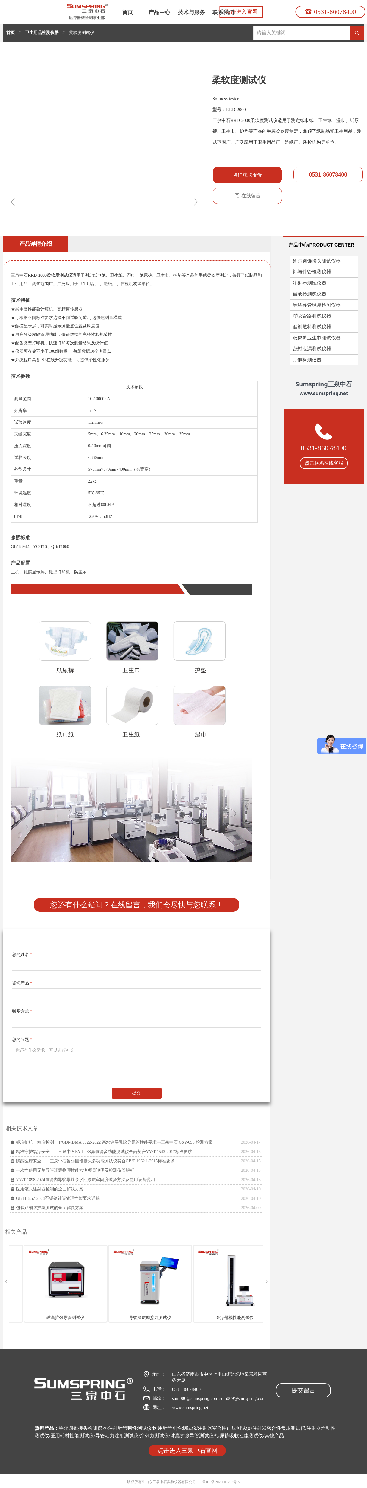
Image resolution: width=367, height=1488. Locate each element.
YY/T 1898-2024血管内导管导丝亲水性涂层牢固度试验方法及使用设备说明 (85, 1179)
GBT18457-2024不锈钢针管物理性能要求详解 (58, 1198)
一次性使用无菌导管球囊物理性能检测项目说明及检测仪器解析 (75, 1170)
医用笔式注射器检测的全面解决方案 (49, 1189)
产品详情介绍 (35, 244)
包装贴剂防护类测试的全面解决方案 (49, 1208)
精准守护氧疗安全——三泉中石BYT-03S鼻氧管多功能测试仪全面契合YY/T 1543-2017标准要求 (104, 1151)
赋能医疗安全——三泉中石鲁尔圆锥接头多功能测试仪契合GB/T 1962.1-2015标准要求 (95, 1161)
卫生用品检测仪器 (42, 32)
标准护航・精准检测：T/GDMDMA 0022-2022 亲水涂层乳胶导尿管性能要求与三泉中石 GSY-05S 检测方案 (114, 1142)
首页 (10, 32)
